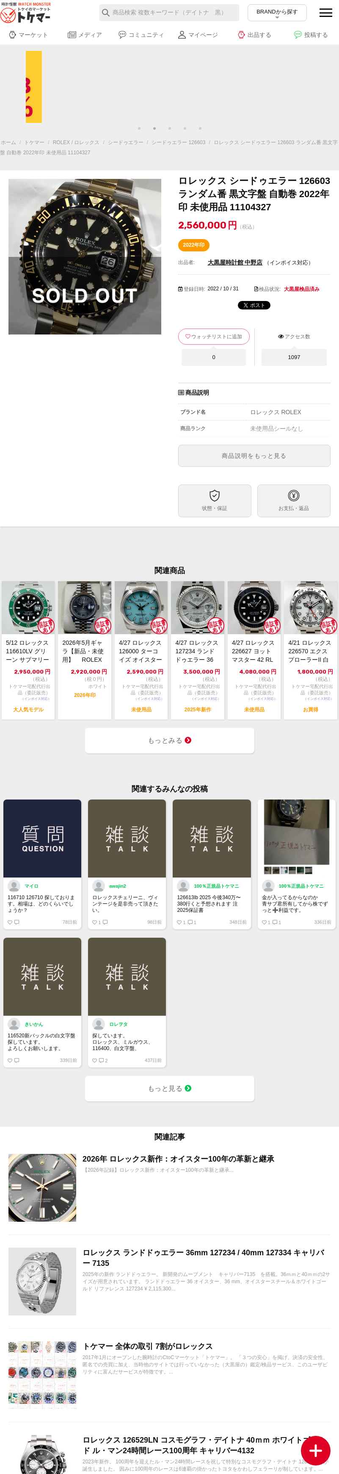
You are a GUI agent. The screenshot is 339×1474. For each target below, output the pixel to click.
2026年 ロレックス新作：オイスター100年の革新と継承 (178, 1159)
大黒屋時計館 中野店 (235, 262)
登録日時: (194, 289)
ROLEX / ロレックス (76, 142)
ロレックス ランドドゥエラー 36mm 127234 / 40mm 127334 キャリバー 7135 (203, 1258)
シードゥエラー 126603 (178, 142)
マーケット (28, 35)
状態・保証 (214, 508)
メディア (85, 35)
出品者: (186, 262)
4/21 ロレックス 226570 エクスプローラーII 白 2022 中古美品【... (309, 651)
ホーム (8, 142)
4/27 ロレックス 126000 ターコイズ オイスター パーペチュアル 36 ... (140, 651)
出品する (254, 35)
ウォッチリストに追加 (216, 337)
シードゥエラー (125, 142)
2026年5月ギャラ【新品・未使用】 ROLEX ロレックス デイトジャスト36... (83, 651)
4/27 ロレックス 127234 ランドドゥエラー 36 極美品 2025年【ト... (196, 651)
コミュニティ (141, 35)
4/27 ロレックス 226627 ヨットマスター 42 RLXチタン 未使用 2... (253, 651)
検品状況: (270, 289)
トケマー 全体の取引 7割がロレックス (148, 1346)
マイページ (198, 35)
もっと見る (170, 1088)
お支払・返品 (293, 508)
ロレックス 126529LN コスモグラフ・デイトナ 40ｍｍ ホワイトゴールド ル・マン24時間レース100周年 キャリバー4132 (204, 1445)
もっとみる (170, 740)
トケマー (34, 142)
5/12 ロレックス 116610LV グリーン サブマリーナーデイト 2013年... (28, 651)
